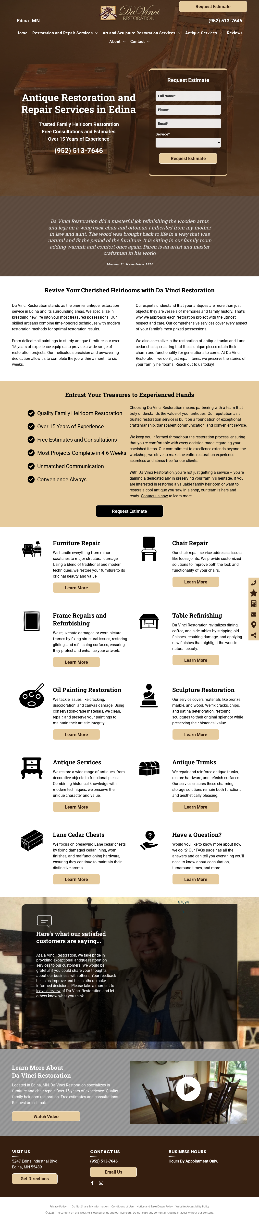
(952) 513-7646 (225, 21)
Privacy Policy (58, 1206)
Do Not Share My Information (90, 1206)
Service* (163, 134)
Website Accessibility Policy (192, 1206)
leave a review (48, 990)
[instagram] (101, 1183)
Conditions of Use (122, 1206)
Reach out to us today (194, 364)
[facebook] (92, 1183)
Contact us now (154, 496)
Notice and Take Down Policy (154, 1206)
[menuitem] (22, 33)
